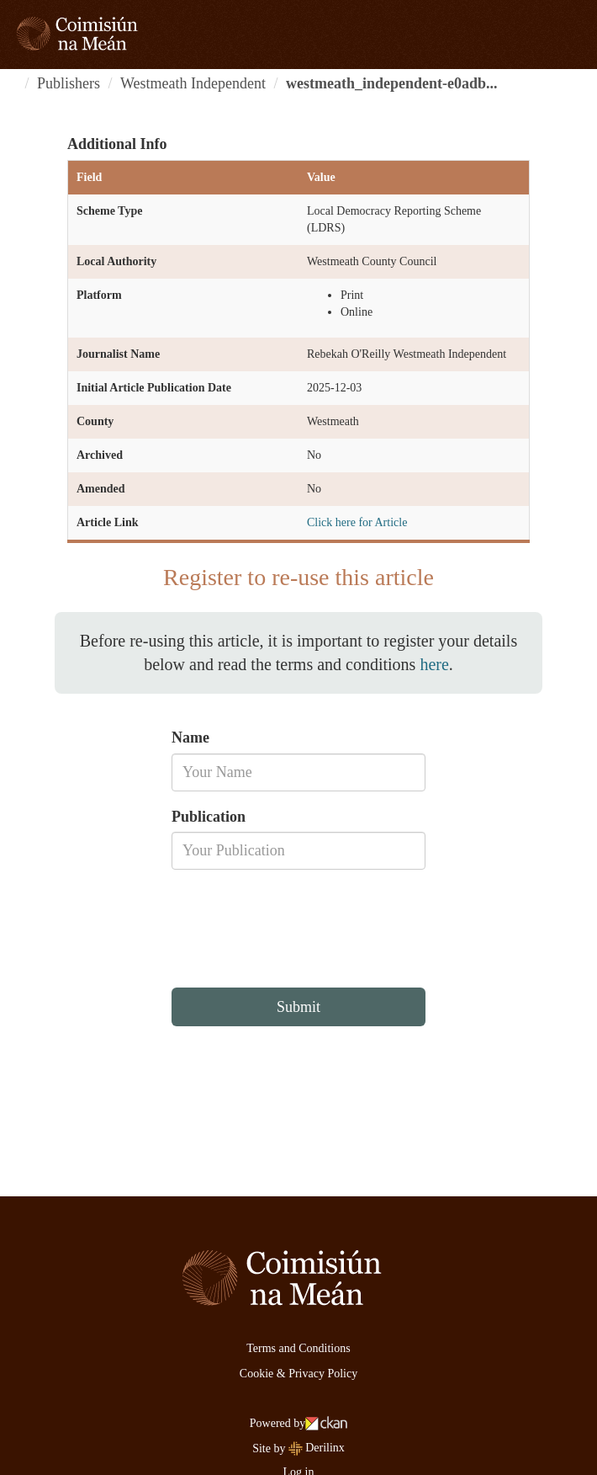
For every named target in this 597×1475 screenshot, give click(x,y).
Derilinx (316, 1447)
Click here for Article (357, 522)
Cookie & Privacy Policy (298, 1373)
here (434, 664)
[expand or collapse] (575, 33)
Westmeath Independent (193, 83)
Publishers (68, 83)
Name (190, 737)
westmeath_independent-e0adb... (392, 83)
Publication (209, 816)
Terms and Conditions (298, 1348)
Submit (298, 1006)
